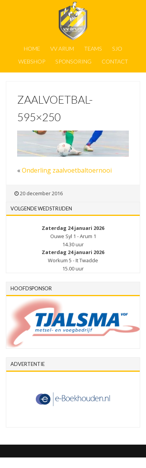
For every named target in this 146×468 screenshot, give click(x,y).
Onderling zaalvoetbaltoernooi (67, 170)
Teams (93, 48)
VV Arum (62, 48)
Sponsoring (73, 61)
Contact (115, 61)
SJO (117, 48)
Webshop (31, 61)
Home (32, 48)
